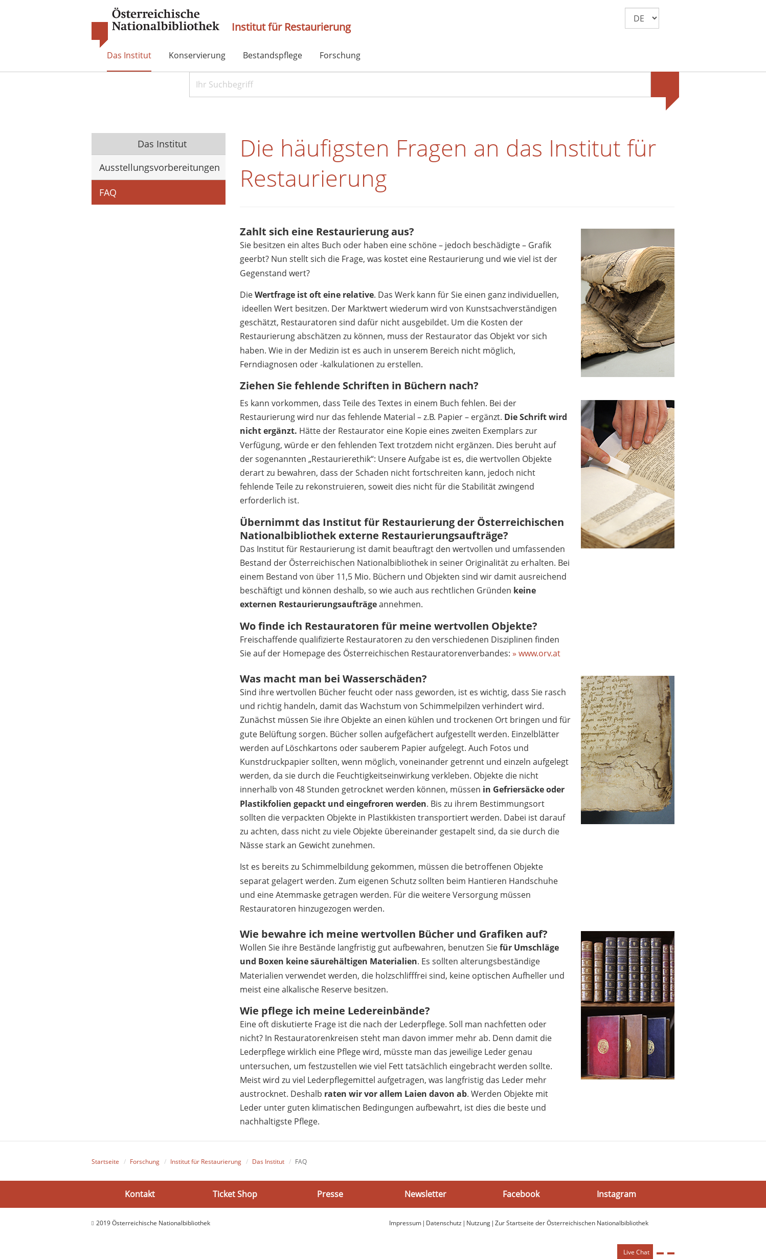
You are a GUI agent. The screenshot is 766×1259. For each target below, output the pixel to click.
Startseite (105, 1161)
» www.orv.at (536, 653)
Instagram (616, 1194)
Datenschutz (444, 1223)
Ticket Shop (235, 1194)
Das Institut (129, 55)
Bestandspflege (272, 55)
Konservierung (197, 55)
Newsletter (425, 1194)
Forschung (340, 55)
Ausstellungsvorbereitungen (159, 167)
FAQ (108, 192)
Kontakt (140, 1194)
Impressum (405, 1223)
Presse (330, 1194)
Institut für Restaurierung (291, 27)
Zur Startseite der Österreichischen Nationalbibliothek (571, 1223)
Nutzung (478, 1223)
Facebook (521, 1194)
